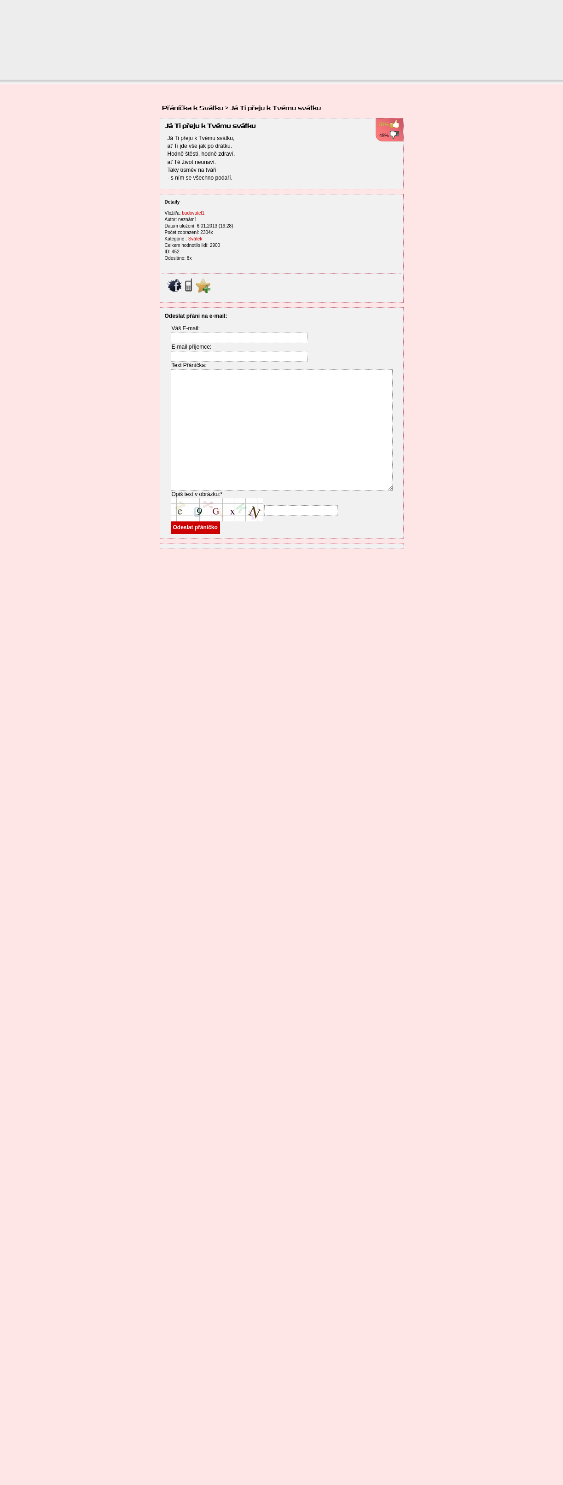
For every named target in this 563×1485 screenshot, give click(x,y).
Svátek (195, 238)
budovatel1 (193, 213)
